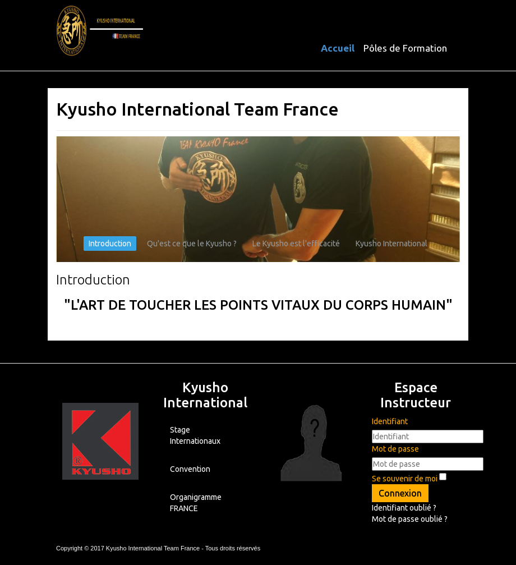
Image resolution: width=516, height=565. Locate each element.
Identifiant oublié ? (404, 507)
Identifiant (390, 421)
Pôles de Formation (405, 48)
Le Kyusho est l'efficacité (296, 243)
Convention (190, 469)
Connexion (400, 493)
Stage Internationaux (195, 435)
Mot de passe (395, 448)
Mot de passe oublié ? (410, 519)
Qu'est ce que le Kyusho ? (192, 243)
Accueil (337, 48)
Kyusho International (391, 243)
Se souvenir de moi (404, 478)
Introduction (110, 243)
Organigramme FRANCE (196, 503)
